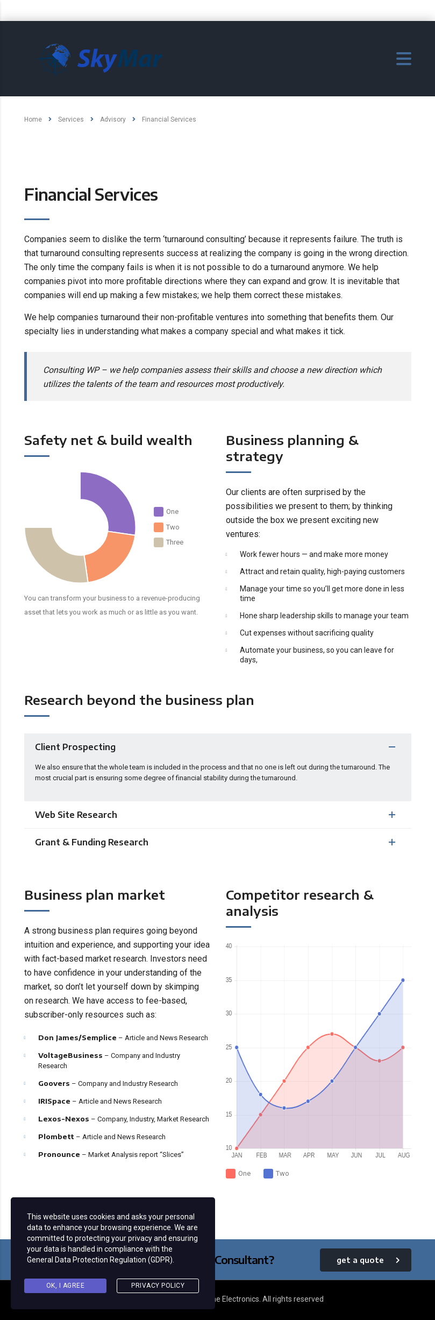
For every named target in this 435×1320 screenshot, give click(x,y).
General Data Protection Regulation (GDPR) (100, 1259)
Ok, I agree (65, 1285)
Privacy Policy (157, 1285)
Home (33, 119)
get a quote (368, 1260)
